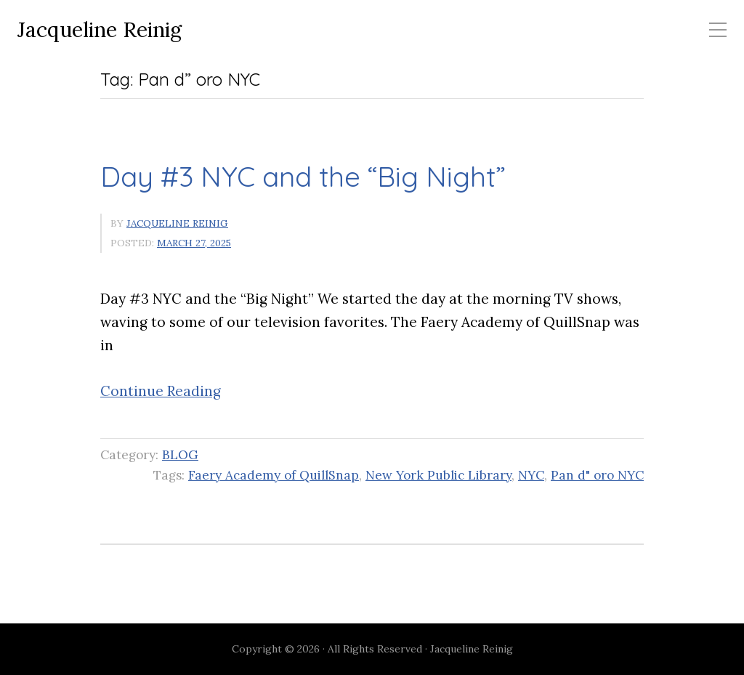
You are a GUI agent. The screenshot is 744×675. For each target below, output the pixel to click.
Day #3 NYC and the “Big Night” (303, 176)
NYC (531, 475)
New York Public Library (438, 475)
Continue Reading (160, 391)
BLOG (180, 455)
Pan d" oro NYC (597, 475)
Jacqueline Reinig (99, 30)
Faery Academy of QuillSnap (273, 475)
